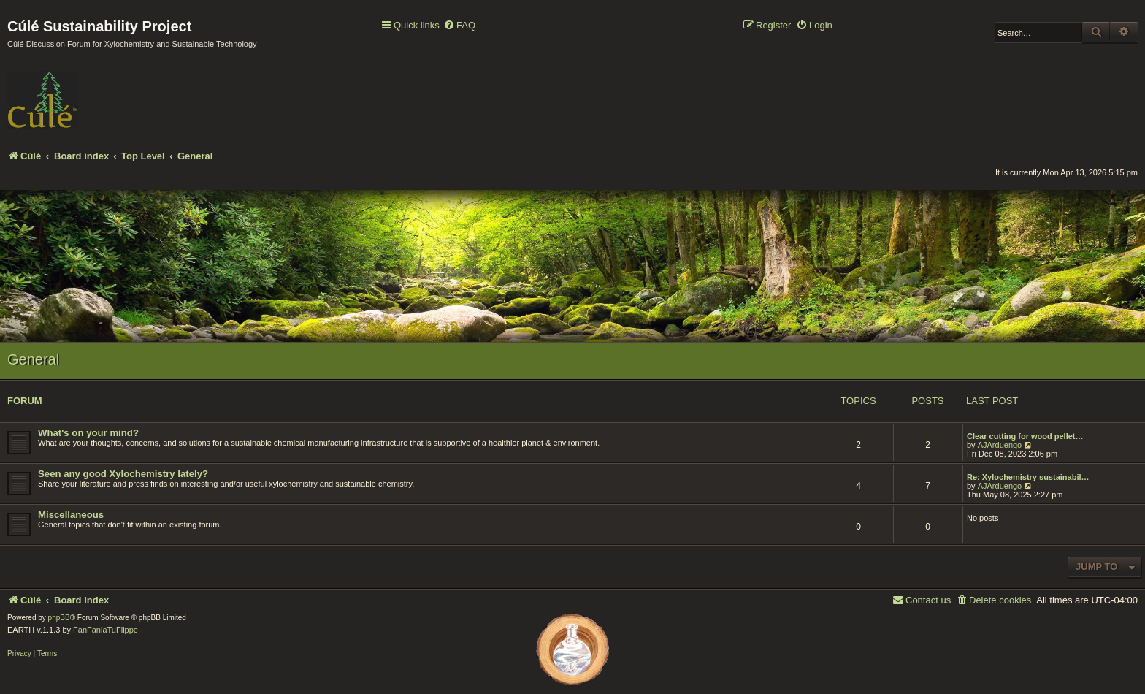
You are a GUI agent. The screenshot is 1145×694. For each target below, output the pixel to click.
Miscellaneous (71, 514)
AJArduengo (1000, 445)
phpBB (59, 618)
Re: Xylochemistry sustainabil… (1028, 477)
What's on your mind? (88, 432)
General (33, 359)
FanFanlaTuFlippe (105, 629)
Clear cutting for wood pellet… (1025, 436)
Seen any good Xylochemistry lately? (123, 473)
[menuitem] (459, 26)
